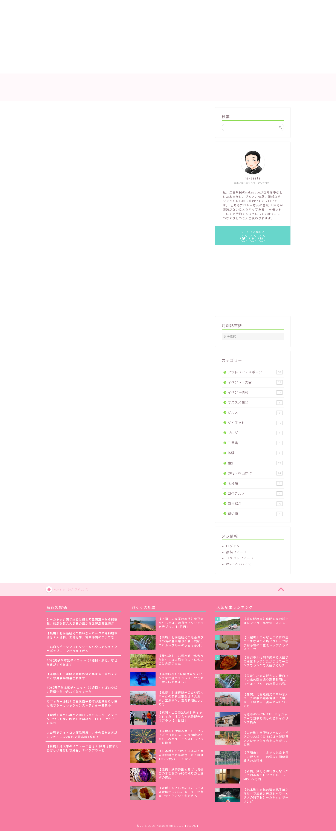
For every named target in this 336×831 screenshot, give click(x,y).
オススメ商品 (255, 402)
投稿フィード (236, 552)
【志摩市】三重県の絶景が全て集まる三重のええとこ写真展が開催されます (82, 676)
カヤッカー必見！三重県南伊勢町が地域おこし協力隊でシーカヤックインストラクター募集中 (82, 703)
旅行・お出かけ (255, 473)
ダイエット (255, 422)
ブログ (255, 433)
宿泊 (255, 463)
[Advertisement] (128, 32)
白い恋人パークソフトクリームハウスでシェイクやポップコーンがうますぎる (82, 649)
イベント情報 (255, 392)
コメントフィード (240, 558)
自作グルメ (255, 493)
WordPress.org (239, 564)
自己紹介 (255, 503)
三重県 (255, 443)
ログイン (233, 546)
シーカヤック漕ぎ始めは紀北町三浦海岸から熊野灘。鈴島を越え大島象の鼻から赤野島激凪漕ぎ (82, 621)
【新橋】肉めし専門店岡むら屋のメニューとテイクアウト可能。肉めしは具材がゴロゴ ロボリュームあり (83, 719)
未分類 (255, 483)
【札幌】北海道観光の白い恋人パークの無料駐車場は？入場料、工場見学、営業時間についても (82, 635)
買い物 (255, 513)
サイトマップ (122, 68)
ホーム (56, 68)
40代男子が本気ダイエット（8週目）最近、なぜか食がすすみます (82, 662)
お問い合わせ (152, 68)
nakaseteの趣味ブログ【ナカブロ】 (168, 87)
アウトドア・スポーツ (255, 372)
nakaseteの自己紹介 (86, 68)
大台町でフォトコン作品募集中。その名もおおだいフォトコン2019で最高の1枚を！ (82, 734)
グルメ (255, 412)
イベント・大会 (255, 382)
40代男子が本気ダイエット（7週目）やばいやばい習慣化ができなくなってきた (82, 689)
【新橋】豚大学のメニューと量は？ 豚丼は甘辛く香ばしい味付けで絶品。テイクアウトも (83, 748)
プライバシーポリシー (189, 68)
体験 (255, 453)
